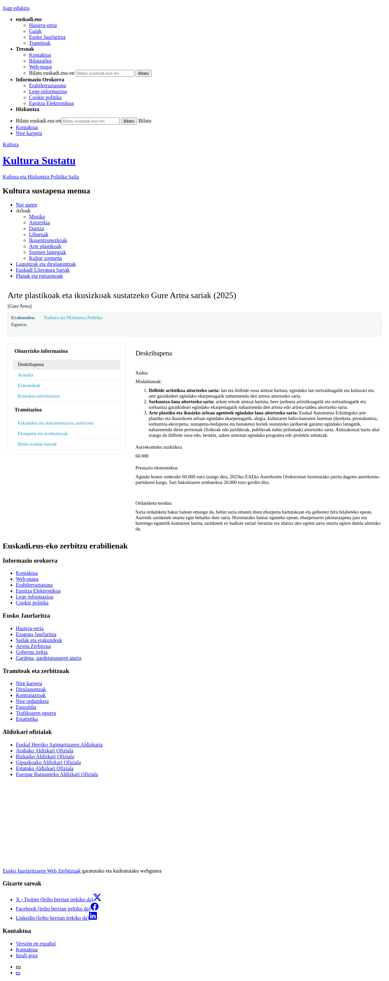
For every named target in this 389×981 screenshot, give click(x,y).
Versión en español (36, 943)
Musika (37, 216)
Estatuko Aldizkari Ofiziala (45, 768)
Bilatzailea (40, 61)
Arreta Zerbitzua (33, 646)
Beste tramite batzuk (37, 444)
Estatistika (27, 719)
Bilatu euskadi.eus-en (52, 73)
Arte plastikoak (45, 246)
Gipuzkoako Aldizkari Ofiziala (48, 762)
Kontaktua (40, 55)
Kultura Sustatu (39, 160)
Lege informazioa (34, 597)
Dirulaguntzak (31, 689)
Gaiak (35, 31)
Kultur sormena (45, 258)
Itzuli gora (27, 955)
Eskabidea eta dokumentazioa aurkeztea (56, 423)
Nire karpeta (29, 133)
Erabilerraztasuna (47, 85)
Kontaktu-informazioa (39, 396)
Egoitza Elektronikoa (51, 103)
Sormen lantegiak (47, 252)
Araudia (25, 375)
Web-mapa (40, 67)
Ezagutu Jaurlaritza (36, 634)
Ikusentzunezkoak (48, 240)
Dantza (36, 228)
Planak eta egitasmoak (39, 276)
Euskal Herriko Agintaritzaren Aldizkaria (59, 744)
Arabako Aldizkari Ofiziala (44, 750)
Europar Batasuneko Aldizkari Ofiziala (57, 774)
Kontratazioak (31, 695)
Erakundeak (29, 385)
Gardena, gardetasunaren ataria (48, 658)
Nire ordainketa (32, 701)
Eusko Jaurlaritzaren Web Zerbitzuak (42, 871)
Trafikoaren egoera (36, 713)
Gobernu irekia (31, 652)
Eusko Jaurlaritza (47, 37)
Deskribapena (31, 364)
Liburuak (38, 234)
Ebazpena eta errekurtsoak (43, 433)
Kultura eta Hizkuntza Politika (41, 177)
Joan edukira (16, 8)
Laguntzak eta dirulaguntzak (46, 264)
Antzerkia (39, 222)
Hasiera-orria (43, 25)
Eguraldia (26, 707)
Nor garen (26, 205)
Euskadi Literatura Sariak (43, 270)
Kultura (11, 144)
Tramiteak (39, 43)
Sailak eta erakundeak (39, 640)
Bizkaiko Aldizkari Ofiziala (45, 756)
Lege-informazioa (48, 91)
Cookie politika (45, 97)
